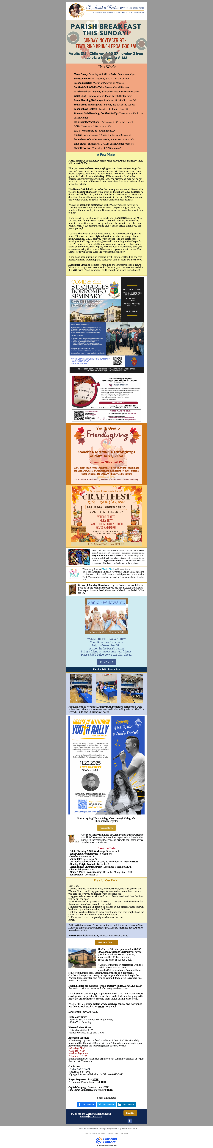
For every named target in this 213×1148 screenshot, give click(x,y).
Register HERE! (106, 828)
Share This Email (88, 1104)
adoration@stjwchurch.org (89, 1058)
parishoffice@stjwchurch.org (115, 957)
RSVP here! (106, 662)
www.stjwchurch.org (91, 1116)
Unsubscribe (89, 1133)
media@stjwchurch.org (112, 970)
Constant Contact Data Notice (117, 1133)
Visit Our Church (106, 942)
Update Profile (100, 1133)
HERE (135, 861)
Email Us (130, 1113)
